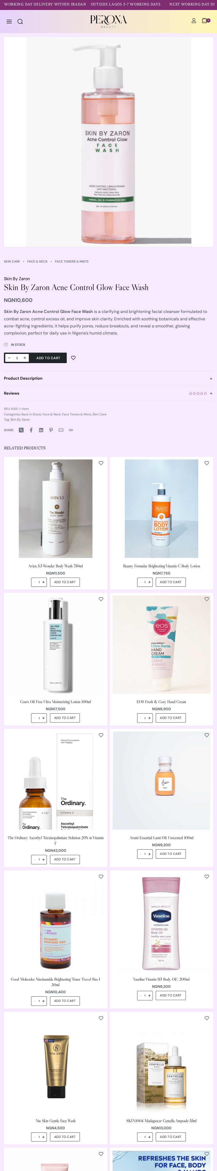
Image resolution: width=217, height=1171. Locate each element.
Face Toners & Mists (71, 261)
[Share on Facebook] (31, 430)
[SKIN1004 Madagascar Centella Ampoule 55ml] (162, 1063)
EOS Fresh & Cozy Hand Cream (161, 701)
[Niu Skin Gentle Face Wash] (56, 1063)
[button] (65, 581)
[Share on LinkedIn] (41, 430)
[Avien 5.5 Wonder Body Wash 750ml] (56, 508)
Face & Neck (37, 261)
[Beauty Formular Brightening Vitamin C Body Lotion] (162, 508)
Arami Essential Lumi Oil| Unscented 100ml (161, 837)
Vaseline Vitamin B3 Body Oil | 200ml (161, 979)
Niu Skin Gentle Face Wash (56, 1120)
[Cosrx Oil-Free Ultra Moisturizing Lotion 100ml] (56, 644)
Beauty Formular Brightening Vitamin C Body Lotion (161, 565)
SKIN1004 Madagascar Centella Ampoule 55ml (161, 1120)
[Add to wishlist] (73, 358)
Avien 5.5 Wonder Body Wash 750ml (55, 565)
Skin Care (12, 261)
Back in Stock (31, 414)
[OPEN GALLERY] (108, 142)
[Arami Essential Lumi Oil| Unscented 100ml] (162, 780)
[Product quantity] (17, 358)
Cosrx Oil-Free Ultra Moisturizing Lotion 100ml (55, 701)
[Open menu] (9, 21)
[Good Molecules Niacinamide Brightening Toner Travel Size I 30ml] (56, 922)
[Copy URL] (71, 430)
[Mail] (61, 430)
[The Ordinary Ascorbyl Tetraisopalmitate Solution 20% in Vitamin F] (56, 780)
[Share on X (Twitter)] (21, 430)
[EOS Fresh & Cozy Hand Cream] (162, 644)
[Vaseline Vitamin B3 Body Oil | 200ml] (162, 922)
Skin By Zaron (17, 278)
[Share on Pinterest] (51, 430)
